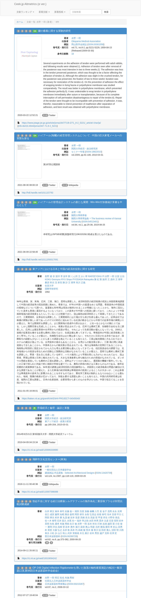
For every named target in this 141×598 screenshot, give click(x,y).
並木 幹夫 (92, 524)
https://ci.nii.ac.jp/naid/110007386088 (40, 491)
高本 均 (74, 530)
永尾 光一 (71, 520)
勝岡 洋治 (52, 527)
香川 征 (97, 530)
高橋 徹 (81, 530)
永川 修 (73, 524)
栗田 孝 (109, 527)
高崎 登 (61, 527)
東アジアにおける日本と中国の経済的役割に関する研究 (64, 269)
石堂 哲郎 (113, 520)
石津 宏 (113, 533)
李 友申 (64, 276)
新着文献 (44, 12)
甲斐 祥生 (103, 517)
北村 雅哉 (100, 527)
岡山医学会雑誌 (79, 44)
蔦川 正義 (80, 282)
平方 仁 (120, 514)
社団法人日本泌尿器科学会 (58, 581)
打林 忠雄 (102, 524)
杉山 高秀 (117, 527)
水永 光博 (117, 511)
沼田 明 (115, 530)
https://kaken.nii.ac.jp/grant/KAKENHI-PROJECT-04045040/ (51, 398)
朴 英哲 (48, 530)
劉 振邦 (103, 279)
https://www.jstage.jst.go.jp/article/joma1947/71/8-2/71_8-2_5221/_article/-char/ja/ (61, 123)
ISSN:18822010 (93, 151)
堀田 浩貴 (79, 511)
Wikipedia (70, 185)
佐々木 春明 (50, 520)
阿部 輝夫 (49, 517)
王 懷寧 (71, 282)
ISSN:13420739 (103, 473)
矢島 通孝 (54, 524)
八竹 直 (98, 511)
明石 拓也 (59, 577)
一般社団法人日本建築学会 (58, 469)
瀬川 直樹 (80, 527)
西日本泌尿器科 (52, 536)
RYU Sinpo (66, 279)
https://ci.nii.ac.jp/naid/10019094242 (39, 558)
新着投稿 (59, 12)
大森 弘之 (57, 530)
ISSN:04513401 (90, 221)
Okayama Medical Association (86, 41)
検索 (106, 12)
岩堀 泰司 (101, 514)
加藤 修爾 (89, 511)
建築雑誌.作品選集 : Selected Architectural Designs (69, 473)
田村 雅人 (106, 530)
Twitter (48, 115)
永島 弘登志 (90, 514)
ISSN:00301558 (96, 44)
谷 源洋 (56, 276)
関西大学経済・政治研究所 (84, 148)
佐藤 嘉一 (69, 511)
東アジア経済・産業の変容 (58, 421)
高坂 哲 (94, 517)
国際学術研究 (51, 289)
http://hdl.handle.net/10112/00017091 (40, 259)
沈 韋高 (58, 282)
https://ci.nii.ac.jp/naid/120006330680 (40, 450)
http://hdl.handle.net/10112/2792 (37, 192)
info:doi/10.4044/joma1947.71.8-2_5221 (37, 126)
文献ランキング (25, 12)
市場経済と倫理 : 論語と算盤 (53, 408)
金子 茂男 (107, 511)
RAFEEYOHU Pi (96, 276)
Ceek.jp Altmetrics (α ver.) (30, 4)
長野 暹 (48, 276)
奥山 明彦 (90, 527)
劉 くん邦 (73, 276)
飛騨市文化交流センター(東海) (50, 459)
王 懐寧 (119, 279)
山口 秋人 (62, 533)
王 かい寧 (83, 276)
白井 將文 (49, 511)
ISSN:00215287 (76, 584)
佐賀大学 (49, 285)
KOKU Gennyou (52, 279)
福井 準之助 (82, 520)
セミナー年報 (78, 151)
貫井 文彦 (103, 520)
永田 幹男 (93, 520)
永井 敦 (66, 530)
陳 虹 (96, 279)
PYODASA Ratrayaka (83, 279)
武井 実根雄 (73, 533)
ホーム (20, 22)
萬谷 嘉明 (69, 514)
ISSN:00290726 (69, 536)
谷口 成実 (49, 514)
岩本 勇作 (70, 527)
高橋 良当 (85, 517)
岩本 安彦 (75, 517)
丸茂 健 (66, 517)
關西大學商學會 (79, 215)
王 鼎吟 (111, 279)
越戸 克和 (104, 533)
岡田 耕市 (79, 514)
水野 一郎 (76, 38)
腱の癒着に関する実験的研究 (54, 31)
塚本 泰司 (59, 511)
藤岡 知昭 (59, 514)
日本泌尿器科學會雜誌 (56, 584)
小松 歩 (53, 533)
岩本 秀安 (94, 533)
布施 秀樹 (64, 524)
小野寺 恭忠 (114, 517)
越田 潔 (111, 524)
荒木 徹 (89, 530)
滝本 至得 (111, 514)
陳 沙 (65, 282)
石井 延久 (61, 520)
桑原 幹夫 (49, 282)
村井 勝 (58, 517)
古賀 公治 (119, 276)
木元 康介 (84, 533)
